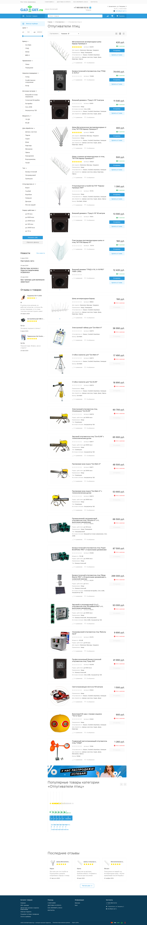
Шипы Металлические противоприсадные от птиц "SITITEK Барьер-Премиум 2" (63, 861)
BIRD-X (27, 55)
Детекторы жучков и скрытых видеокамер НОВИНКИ (30, 270)
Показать (31, 237)
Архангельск (32, 2)
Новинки (23, 903)
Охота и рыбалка (26, 916)
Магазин (77, 903)
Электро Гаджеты (26, 911)
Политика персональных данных (61, 922)
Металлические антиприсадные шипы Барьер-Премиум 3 (117, 861)
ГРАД (27, 48)
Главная (50, 22)
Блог (76, 905)
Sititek (27, 52)
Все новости (41, 253)
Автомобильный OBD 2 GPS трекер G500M (41, 319)
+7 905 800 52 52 (81, 8)
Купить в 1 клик (117, 55)
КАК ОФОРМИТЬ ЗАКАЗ (80, 2)
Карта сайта (75, 922)
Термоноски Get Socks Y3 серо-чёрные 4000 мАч (44, 336)
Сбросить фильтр (33, 242)
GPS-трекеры (25, 905)
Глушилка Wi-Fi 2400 (34, 295)
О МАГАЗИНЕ (52, 903)
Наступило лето (27, 261)
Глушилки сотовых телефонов (30, 914)
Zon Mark (28, 45)
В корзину (116, 50)
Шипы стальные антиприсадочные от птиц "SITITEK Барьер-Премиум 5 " (90, 861)
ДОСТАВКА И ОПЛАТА (64, 2)
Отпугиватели (59, 22)
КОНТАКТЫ (94, 2)
